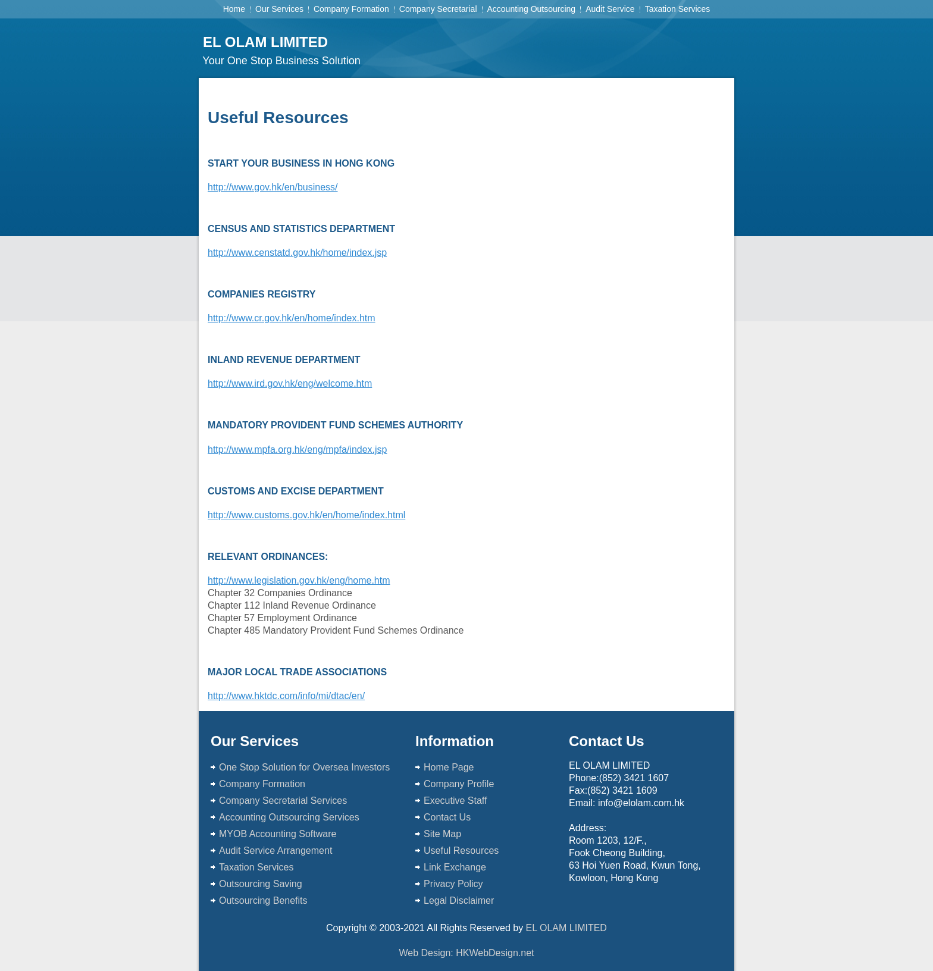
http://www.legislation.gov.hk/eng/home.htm (299, 580)
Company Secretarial (438, 9)
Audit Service (610, 9)
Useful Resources (463, 850)
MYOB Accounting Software (279, 834)
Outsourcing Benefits (263, 900)
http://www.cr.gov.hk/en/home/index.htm (291, 318)
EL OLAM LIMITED (265, 42)
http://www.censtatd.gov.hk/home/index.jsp (297, 253)
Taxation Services (677, 9)
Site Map (442, 834)
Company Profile (459, 784)
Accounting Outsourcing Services (289, 817)
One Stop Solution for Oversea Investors (304, 767)
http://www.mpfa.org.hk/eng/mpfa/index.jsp (297, 449)
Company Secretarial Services (284, 800)
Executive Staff (455, 800)
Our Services (279, 9)
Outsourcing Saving (260, 884)
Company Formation (351, 9)
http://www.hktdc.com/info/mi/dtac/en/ (286, 696)
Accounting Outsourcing (531, 9)
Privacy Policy (455, 884)
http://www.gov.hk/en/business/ (272, 187)
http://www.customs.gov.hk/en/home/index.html (306, 515)
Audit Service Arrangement (277, 850)
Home (234, 9)
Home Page (449, 767)
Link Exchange (456, 867)
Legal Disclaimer (459, 900)
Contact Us (447, 817)
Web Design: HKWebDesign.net (466, 953)
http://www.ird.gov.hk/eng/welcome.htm (290, 383)
